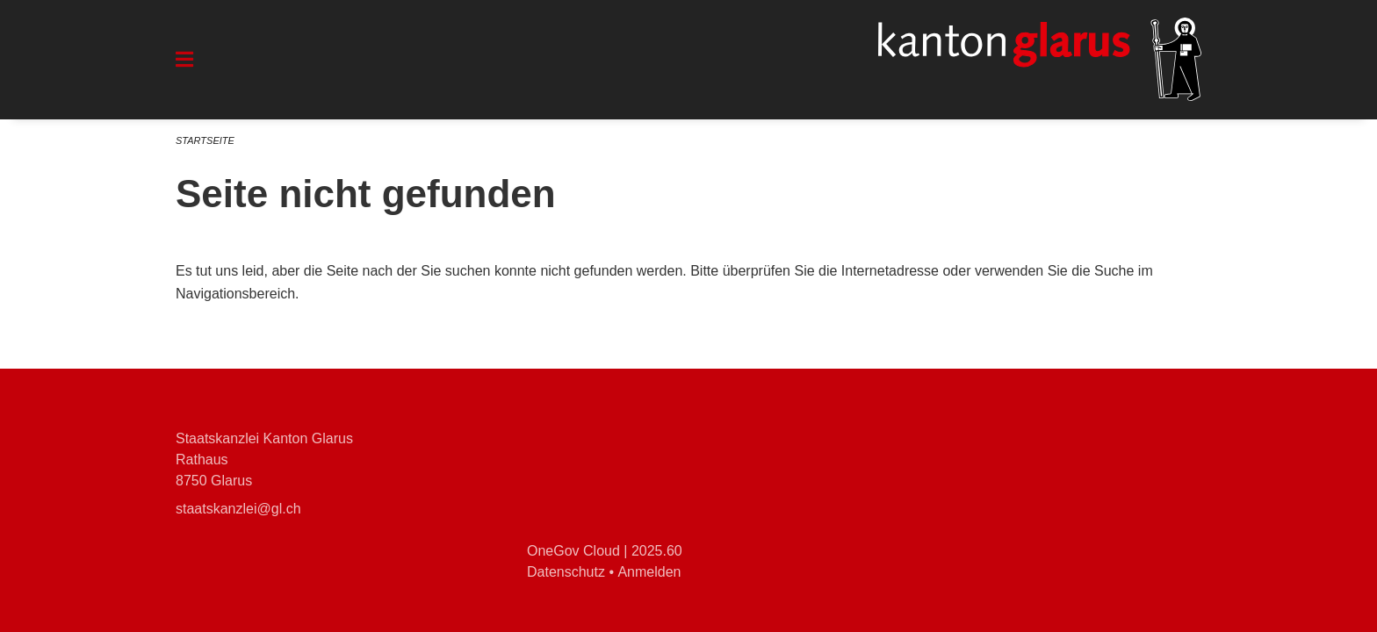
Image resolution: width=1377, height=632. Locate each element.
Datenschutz (566, 571)
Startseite (205, 140)
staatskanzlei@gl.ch (238, 508)
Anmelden (649, 571)
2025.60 (656, 550)
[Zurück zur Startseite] (1039, 60)
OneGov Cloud (573, 550)
